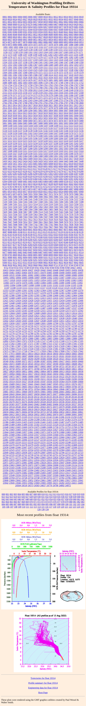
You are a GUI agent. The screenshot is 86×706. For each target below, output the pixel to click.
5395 (66, 156)
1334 (5, 62)
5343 (61, 153)
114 (39, 507)
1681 (50, 80)
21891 (6, 435)
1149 (50, 50)
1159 (20, 52)
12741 (37, 328)
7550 (81, 212)
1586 (35, 75)
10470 (30, 273)
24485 (80, 483)
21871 (43, 432)
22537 (18, 450)
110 (23, 507)
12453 (43, 303)
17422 (37, 346)
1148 (45, 50)
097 (55, 504)
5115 (81, 126)
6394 (5, 181)
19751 (30, 389)
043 (7, 499)
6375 (50, 179)
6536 (66, 181)
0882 (40, 42)
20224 (55, 399)
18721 (62, 366)
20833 (68, 412)
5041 (71, 115)
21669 (24, 427)
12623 (49, 316)
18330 (74, 359)
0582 (5, 32)
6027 (35, 166)
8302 (40, 245)
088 (19, 504)
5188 (76, 136)
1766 (71, 85)
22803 (37, 457)
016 (66, 494)
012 (51, 494)
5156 (81, 131)
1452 (71, 65)
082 (78, 502)
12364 (43, 290)
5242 (76, 143)
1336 (15, 62)
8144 (15, 235)
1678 (40, 80)
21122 (37, 417)
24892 (62, 485)
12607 (30, 313)
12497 (68, 308)
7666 (56, 222)
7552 (5, 214)
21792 (6, 430)
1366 (30, 65)
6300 (40, 174)
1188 (20, 55)
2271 (40, 98)
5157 (5, 133)
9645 (81, 262)
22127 (37, 440)
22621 (80, 450)
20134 (43, 397)
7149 (35, 199)
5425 (30, 161)
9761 (37, 267)
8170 (81, 235)
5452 (20, 164)
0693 (71, 34)
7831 (66, 224)
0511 (25, 29)
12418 (68, 298)
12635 (43, 318)
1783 (56, 88)
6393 (81, 179)
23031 (49, 463)
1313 (10, 60)
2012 (35, 90)
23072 (30, 465)
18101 (37, 356)
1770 (10, 88)
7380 (10, 209)
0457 (45, 27)
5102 (20, 126)
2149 (71, 90)
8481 (15, 252)
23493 (43, 473)
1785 (66, 88)
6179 (60, 169)
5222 (55, 141)
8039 (25, 229)
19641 (49, 387)
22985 (30, 463)
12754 (18, 331)
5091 (56, 123)
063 (3, 502)
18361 (12, 361)
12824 (62, 336)
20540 (18, 407)
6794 (5, 189)
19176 (18, 379)
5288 (30, 148)
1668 (76, 77)
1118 (50, 47)
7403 (45, 209)
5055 (45, 118)
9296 (50, 260)
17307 (37, 343)
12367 (62, 290)
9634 (66, 262)
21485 (80, 422)
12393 (30, 295)
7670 (66, 222)
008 (35, 494)
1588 (45, 75)
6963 (71, 191)
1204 (60, 55)
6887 (71, 189)
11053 (37, 280)
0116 (20, 24)
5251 (40, 146)
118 (54, 507)
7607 (10, 219)
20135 (49, 397)
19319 (18, 381)
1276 (40, 57)
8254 (5, 245)
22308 (49, 445)
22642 (12, 452)
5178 (30, 136)
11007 (61, 278)
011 (47, 494)
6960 (66, 191)
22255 (74, 442)
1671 (10, 80)
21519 (43, 425)
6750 (35, 186)
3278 (50, 108)
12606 (24, 313)
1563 (81, 70)
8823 (25, 255)
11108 (13, 288)
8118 (30, 232)
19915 (12, 392)
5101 (15, 126)
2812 (5, 105)
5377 (81, 153)
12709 (6, 326)
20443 (30, 404)
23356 (6, 470)
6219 (76, 169)
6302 (50, 174)
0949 (76, 42)
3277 (45, 108)
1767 (76, 85)
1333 (81, 60)
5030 (15, 115)
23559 (24, 475)
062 (82, 499)
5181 (45, 136)
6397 (15, 181)
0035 (66, 19)
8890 (30, 255)
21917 (37, 435)
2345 (40, 100)
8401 (71, 247)
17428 (43, 346)
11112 (30, 288)
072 (39, 502)
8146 (25, 235)
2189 (5, 98)
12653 (74, 321)
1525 (35, 70)
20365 (12, 404)
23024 (43, 463)
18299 (37, 359)
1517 (76, 67)
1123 (75, 47)
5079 (76, 120)
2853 (56, 105)
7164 (20, 202)
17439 (62, 346)
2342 (25, 100)
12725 (61, 326)
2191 (15, 98)
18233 (6, 359)
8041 (30, 229)
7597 (45, 217)
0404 (40, 24)
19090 (30, 376)
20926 (30, 414)
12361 (24, 290)
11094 (12, 285)
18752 (6, 369)
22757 (74, 455)
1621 (81, 75)
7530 (50, 212)
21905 (24, 435)
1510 (40, 67)
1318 (35, 60)
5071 (35, 120)
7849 (5, 227)
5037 (50, 115)
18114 (49, 356)
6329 (30, 176)
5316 (40, 151)
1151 (60, 50)
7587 (15, 217)
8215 (20, 242)
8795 (10, 255)
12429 (37, 300)
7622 (66, 219)
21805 (18, 430)
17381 (12, 346)
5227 (81, 141)
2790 (35, 103)
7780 (40, 224)
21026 (6, 417)
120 (62, 507)
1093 (15, 47)
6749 (30, 186)
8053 (45, 229)
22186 (80, 440)
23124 (74, 465)
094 (43, 504)
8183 (50, 237)
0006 (30, 17)
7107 (76, 197)
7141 (30, 199)
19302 (6, 381)
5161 (25, 133)
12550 (37, 311)
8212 (5, 242)
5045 (81, 115)
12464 (24, 305)
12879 (24, 338)
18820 (68, 369)
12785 (62, 333)
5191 (10, 138)
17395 (24, 346)
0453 (25, 27)
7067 (45, 194)
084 (3, 504)
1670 (5, 80)
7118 (5, 199)
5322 (71, 151)
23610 (68, 475)
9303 (71, 260)
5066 (15, 120)
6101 (10, 169)
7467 (25, 212)
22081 (6, 440)
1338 (25, 62)
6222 (5, 171)
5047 (10, 118)
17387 (18, 346)
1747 (56, 82)
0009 (40, 17)
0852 (40, 39)
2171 (15, 95)
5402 (20, 158)
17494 (12, 349)
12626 (68, 316)
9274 (15, 260)
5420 (5, 161)
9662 (40, 265)
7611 (25, 219)
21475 (68, 422)
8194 (5, 240)
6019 (76, 164)
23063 (12, 465)
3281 (66, 108)
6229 (40, 171)
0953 (81, 42)
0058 (40, 22)
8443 (20, 250)
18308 (49, 359)
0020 (10, 19)
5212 (10, 141)
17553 (43, 349)
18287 (24, 359)
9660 (35, 265)
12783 (49, 333)
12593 (6, 313)
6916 (20, 191)
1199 (35, 55)
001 (7, 494)
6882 (50, 189)
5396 (71, 156)
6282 (10, 174)
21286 (18, 419)
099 (63, 504)
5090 (50, 123)
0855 (56, 39)
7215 (40, 204)
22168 (61, 440)
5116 (5, 128)
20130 (30, 397)
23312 (62, 468)
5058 (61, 118)
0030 (40, 19)
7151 (45, 199)
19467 (49, 384)
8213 (10, 242)
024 (15, 497)
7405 (50, 209)
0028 (30, 19)
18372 (24, 361)
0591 (25, 32)
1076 (40, 44)
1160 (25, 52)
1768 (81, 85)
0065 (76, 22)
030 (39, 497)
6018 (71, 164)
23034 (55, 463)
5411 (40, 158)
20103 (80, 394)
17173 (68, 341)
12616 (6, 316)
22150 (43, 440)
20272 (18, 402)
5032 (25, 115)
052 (43, 499)
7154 (61, 199)
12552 (49, 311)
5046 (5, 118)
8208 (66, 240)
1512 (50, 67)
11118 (48, 288)
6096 (71, 166)
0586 (15, 32)
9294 (45, 260)
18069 (80, 354)
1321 (45, 60)
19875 (74, 389)
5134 (5, 131)
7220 (55, 204)
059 (71, 499)
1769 (5, 88)
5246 (15, 146)
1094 (21, 47)
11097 (25, 285)
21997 (37, 437)
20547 (24, 407)
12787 (74, 333)
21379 (80, 419)
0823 (30, 37)
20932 (37, 414)
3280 (61, 108)
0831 (61, 37)
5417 (71, 158)
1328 (76, 60)
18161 (61, 356)
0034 (61, 19)
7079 (71, 194)
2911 (71, 105)
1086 (61, 44)
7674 (76, 222)
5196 (35, 138)
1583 (20, 75)
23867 (49, 480)
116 (46, 507)
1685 (71, 80)
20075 (49, 394)
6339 (61, 176)
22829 (62, 457)
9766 (62, 267)
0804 (76, 34)
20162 (12, 399)
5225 (71, 141)
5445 (66, 161)
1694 (30, 82)
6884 (61, 189)
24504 (18, 485)
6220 (81, 169)
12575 (74, 311)
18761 (18, 369)
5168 (61, 133)
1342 (45, 62)
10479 (43, 273)
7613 (35, 219)
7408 (56, 209)
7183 (56, 202)
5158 (10, 133)
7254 (15, 207)
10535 (12, 275)
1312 (5, 60)
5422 (15, 161)
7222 (66, 204)
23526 (74, 473)
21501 (30, 425)
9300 (56, 260)
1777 (25, 88)
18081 (6, 356)
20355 (80, 402)
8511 (76, 252)
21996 (30, 437)
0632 (50, 32)
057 (63, 499)
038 (71, 497)
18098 (30, 356)
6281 (5, 174)
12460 (6, 305)
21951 (62, 435)
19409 (12, 384)
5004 (50, 110)
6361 (40, 179)
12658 (24, 323)
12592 (80, 311)
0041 (81, 19)
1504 (25, 67)
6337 (50, 176)
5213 (15, 141)
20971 (62, 414)
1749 (66, 82)
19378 (68, 381)
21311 (49, 419)
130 (43, 509)
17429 (49, 346)
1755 (15, 85)
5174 (10, 136)
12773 (74, 331)
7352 (71, 207)
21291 (24, 419)
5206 (61, 138)
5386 (35, 156)
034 (55, 497)
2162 (50, 93)
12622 (43, 316)
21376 (74, 419)
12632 (24, 318)
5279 (71, 146)
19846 (62, 389)
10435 (18, 270)
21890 (80, 432)
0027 (25, 19)
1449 (56, 65)
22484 (49, 447)
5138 (25, 131)
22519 (6, 450)
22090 (12, 440)
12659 (30, 323)
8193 (81, 237)
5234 (35, 143)
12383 (74, 293)
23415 (49, 470)
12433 (55, 300)
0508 (10, 29)
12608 (37, 313)
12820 (37, 336)
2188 (81, 95)
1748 (61, 82)
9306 (5, 262)
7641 (81, 219)
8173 (10, 237)
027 (27, 497)
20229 (62, 399)
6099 (5, 169)
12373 (18, 293)
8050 (35, 229)
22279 (30, 445)
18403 (55, 361)
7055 (30, 194)
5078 (71, 120)
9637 (71, 262)
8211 (81, 240)
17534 (30, 349)
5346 (71, 153)
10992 (12, 278)
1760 (40, 85)
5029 (10, 115)
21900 (12, 435)
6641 (66, 184)
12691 (43, 323)
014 (58, 494)
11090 (67, 283)
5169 (66, 133)
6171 (50, 169)
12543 (18, 311)
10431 (79, 267)
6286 (30, 174)
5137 (20, 131)
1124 (80, 47)
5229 (10, 143)
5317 (45, 151)
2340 (15, 100)
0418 (66, 24)
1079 (56, 44)
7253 (10, 207)
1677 (35, 80)
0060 (50, 22)
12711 (12, 326)
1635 (56, 77)
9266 (10, 260)
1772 (15, 88)
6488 (61, 181)
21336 (55, 419)
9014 (66, 255)
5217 (35, 141)
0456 (40, 27)
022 (7, 497)
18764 (24, 369)
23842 (18, 480)
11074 (18, 283)
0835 (81, 37)
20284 (30, 402)
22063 (68, 437)
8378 (81, 245)
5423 (20, 161)
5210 (81, 138)
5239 (61, 143)
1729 (45, 82)
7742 (35, 224)
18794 (43, 369)
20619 (37, 409)
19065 (74, 374)
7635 (76, 219)
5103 (25, 126)
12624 (55, 316)
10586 (18, 275)
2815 (20, 105)
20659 (6, 412)
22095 (18, 440)
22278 (24, 445)
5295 (35, 148)
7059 (35, 194)
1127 (15, 50)
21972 (80, 435)
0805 (81, 34)
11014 (80, 278)
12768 (55, 331)
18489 (18, 364)
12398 (49, 295)
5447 (76, 161)
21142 (49, 417)
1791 (15, 90)
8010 (5, 229)
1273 (25, 57)
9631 (55, 262)
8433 (10, 250)
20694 (24, 412)
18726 (68, 366)
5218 (40, 141)
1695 (35, 82)
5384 (25, 156)
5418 (76, 158)
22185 (74, 440)
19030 (43, 374)
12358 (12, 290)
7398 (35, 209)
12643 (12, 321)
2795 (56, 103)
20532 (6, 407)
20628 (62, 409)
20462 (37, 404)
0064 (71, 22)
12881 (37, 338)
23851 (24, 480)
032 (47, 497)
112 (31, 507)
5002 (40, 110)
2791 (40, 103)
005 (23, 494)
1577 (71, 72)
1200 (40, 55)
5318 (50, 151)
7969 (56, 227)
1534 (50, 70)
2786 (15, 103)
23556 (18, 475)
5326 (10, 153)
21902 (18, 435)
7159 (5, 202)
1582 (15, 75)
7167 (35, 202)
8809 (15, 255)
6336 (45, 176)
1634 (50, 77)
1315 (20, 60)
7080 (76, 194)
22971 (6, 463)
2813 (10, 105)
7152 (50, 199)
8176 (25, 237)
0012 (55, 17)
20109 (12, 397)
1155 (80, 50)
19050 (55, 374)
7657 (30, 222)
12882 (43, 338)
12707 (74, 323)
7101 (61, 197)
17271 (30, 343)
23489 (37, 473)
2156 (25, 93)
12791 (12, 336)
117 (50, 507)
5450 (10, 164)
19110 (49, 376)
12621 (37, 316)
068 (23, 502)
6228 (35, 171)
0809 (10, 37)
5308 (10, 151)
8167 (76, 235)
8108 (20, 232)
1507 (30, 67)
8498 (56, 252)
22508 (74, 447)
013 (55, 494)
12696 (49, 323)
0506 (81, 27)
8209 (71, 240)
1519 (5, 70)
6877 (35, 189)
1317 (30, 60)
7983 (61, 227)
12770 (68, 331)
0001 (5, 17)
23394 (30, 470)
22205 (12, 442)
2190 (10, 98)
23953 (24, 483)
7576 (71, 214)
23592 (37, 475)
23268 (37, 468)
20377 (18, 404)
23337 (74, 468)
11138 (73, 288)
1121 (65, 47)
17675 (6, 351)
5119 (15, 128)
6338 (55, 176)
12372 (12, 293)
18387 (43, 361)
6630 (15, 184)
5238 (56, 143)
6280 (81, 171)
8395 (61, 247)
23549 (12, 475)
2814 (15, 105)
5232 (25, 143)
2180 (56, 95)
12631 (18, 318)
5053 (40, 118)
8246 (66, 242)
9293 (40, 260)
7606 (5, 219)
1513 (55, 67)
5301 (56, 148)
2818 (35, 105)
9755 (16, 267)
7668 (61, 222)
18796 (49, 369)
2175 (35, 95)
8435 (15, 250)
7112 (81, 197)
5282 (5, 148)
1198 (30, 55)
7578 (76, 214)
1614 (50, 75)
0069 (15, 24)
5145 (61, 131)
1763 (56, 85)
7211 (20, 204)
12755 (24, 331)
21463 (55, 422)
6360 (35, 179)
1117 (45, 47)
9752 (6, 267)
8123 (40, 232)
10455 (68, 270)
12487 (43, 308)
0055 (25, 22)
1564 (5, 72)
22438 (6, 447)
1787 (76, 88)
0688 (45, 34)
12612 (61, 313)
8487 (40, 252)
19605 (24, 387)
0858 (71, 39)
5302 (61, 148)
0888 (56, 42)
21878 (55, 432)
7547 (71, 212)
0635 (56, 32)
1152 (65, 50)
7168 (40, 202)
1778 (30, 88)
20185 (30, 399)
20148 (80, 397)
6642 (71, 184)
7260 (30, 207)
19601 (18, 387)
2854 (61, 105)
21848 (18, 432)
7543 (61, 212)
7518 (45, 212)
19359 (55, 381)
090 (27, 504)
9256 (66, 257)
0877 (20, 42)
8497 (50, 252)
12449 (18, 303)
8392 (45, 247)
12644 (18, 321)
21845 (12, 432)
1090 (81, 44)
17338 (68, 343)
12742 (43, 328)
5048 (15, 118)
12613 (68, 313)
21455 (49, 422)
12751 (6, 331)
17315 (49, 343)
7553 (10, 214)
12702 (68, 323)
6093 (56, 166)
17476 (6, 349)
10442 (43, 270)
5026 (76, 113)
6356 (15, 179)
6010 (56, 164)
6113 (25, 169)
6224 (15, 171)
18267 (18, 359)
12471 (37, 305)
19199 (37, 379)
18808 (55, 369)
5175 (15, 136)
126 (39, 509)
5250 (35, 146)
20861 (80, 412)
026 (23, 497)
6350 (71, 176)
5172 (81, 133)
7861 (20, 227)
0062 (61, 22)
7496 (35, 212)
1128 (20, 50)
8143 (10, 235)
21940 (55, 435)
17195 (80, 341)
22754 (62, 455)
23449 (68, 470)
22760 (80, 455)
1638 (66, 77)
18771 (30, 369)
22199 (6, 442)
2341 (20, 100)
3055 (35, 108)
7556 (15, 214)
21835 (68, 430)
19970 (30, 392)
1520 (10, 70)
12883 (49, 338)
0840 (20, 39)
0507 (5, 29)
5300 (50, 148)
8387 (30, 247)
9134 (56, 257)
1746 (50, 82)
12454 (49, 303)
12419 (74, 298)
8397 (66, 247)
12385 (6, 295)
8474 (76, 250)
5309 (15, 151)
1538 (71, 70)
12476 (62, 305)
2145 (50, 90)
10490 (62, 273)
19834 (49, 389)
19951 (18, 392)
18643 (12, 366)
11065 (80, 280)
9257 (71, 257)
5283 (10, 148)
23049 (68, 463)
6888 (76, 189)
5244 (5, 146)
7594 (30, 217)
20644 (80, 409)
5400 (10, 158)
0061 (56, 22)
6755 (61, 186)
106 (7, 507)
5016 (30, 113)
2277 (71, 98)
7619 (55, 219)
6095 (66, 166)
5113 (71, 126)
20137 (61, 397)
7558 (25, 214)
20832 (62, 412)
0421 (81, 24)
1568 (25, 72)
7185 (66, 202)
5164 (40, 133)
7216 (45, 204)
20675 (18, 412)
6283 (15, 174)
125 (82, 507)
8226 (45, 242)
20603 (18, 409)
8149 (30, 235)
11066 (6, 283)
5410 (35, 158)
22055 (55, 437)
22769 (6, 457)
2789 (30, 103)
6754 (55, 186)
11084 (43, 283)
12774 (80, 331)
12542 (12, 311)
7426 (81, 209)
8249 (71, 242)
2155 (20, 93)
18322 (68, 359)
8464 (56, 250)
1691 (15, 82)
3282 (71, 108)
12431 (49, 300)
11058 (61, 280)
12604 (12, 313)
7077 (61, 194)
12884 (55, 338)
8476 (81, 250)
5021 (55, 113)
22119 (30, 440)
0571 (76, 29)
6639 (56, 184)
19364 (62, 381)
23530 (80, 473)
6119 (40, 169)
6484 (45, 181)
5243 (81, 143)
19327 (24, 381)
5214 (20, 141)
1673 (20, 80)
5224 (66, 141)
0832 (66, 37)
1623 (10, 77)
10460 (6, 273)
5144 (56, 131)
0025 (20, 19)
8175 (20, 237)
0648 (15, 34)
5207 (66, 138)
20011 (74, 392)
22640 (6, 452)
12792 (18, 336)
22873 (18, 460)
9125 (50, 257)
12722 (43, 326)
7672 (71, 222)
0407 (55, 24)
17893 (55, 351)
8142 (5, 235)
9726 (61, 265)
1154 (75, 50)
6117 (35, 169)
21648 (6, 427)
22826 (55, 457)
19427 (24, 384)
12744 (49, 328)
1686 (76, 80)
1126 (10, 50)
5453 (25, 164)
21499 (24, 425)
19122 (61, 376)
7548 (76, 212)
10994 (18, 278)
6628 (5, 184)
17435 (55, 346)
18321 (62, 359)
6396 (10, 181)
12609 (43, 313)
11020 (24, 280)
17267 (24, 343)
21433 (30, 422)
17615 (74, 349)
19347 (43, 381)
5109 (56, 126)
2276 (66, 98)
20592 (80, 407)
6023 (15, 166)
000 (3, 494)
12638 (62, 318)
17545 (37, 349)
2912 (76, 105)
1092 (10, 47)
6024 (20, 166)
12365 (49, 290)
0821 (20, 37)
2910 (66, 105)
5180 (40, 136)
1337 (20, 62)
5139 (30, 131)
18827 (6, 371)
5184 (61, 136)
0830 (56, 37)
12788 (80, 333)
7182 (50, 202)
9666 (45, 265)
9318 (30, 262)
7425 (76, 209)
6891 (5, 191)
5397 (76, 156)
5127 (55, 128)
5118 (10, 128)
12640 (74, 318)
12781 (37, 333)
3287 (15, 110)
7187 (76, 202)
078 (63, 502)
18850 (18, 371)
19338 (30, 381)
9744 (71, 265)
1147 (40, 50)
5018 (40, 113)
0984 (15, 44)
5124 (40, 128)
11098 (31, 285)
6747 (20, 186)
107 (11, 507)
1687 (81, 80)
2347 (50, 100)
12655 (6, 323)
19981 (43, 392)
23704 (12, 478)
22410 (80, 445)
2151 (81, 90)
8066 (56, 229)
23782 (62, 478)
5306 (81, 148)
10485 (49, 273)
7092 (45, 197)
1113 (26, 47)
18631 (6, 366)
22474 (37, 447)
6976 (20, 194)
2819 (40, 105)
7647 (10, 222)
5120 (20, 128)
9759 (31, 267)
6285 (25, 174)
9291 (35, 260)
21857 (24, 432)
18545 (30, 364)
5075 (56, 120)
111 (27, 507)
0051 (5, 22)
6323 (20, 176)
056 (59, 499)
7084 (15, 197)
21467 (62, 422)
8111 (25, 232)
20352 (74, 402)
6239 (45, 171)
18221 (80, 356)
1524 (30, 70)
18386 (37, 361)
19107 (43, 376)
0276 (30, 24)
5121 (25, 128)
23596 (43, 475)
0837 (10, 39)
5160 (20, 133)
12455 (55, 303)
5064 (5, 120)
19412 (18, 384)
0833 (71, 37)
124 (78, 507)
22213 (24, 442)
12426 (24, 300)
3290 (30, 110)
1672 (15, 80)
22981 (24, 463)
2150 (76, 90)
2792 (45, 103)
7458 (20, 212)
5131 (71, 128)
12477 (68, 305)
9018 (76, 255)
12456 (62, 303)
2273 (50, 98)
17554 (49, 349)
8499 (61, 252)
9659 (30, 265)
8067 (61, 229)
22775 (18, 457)
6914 (10, 191)
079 (67, 502)
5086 (30, 123)
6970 (5, 194)
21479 (74, 422)
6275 (56, 171)
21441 (43, 422)
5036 (45, 115)
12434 (62, 300)
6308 (81, 174)
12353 (6, 290)
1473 (5, 67)
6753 (50, 186)
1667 (71, 77)
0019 (5, 19)
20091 (68, 394)
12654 (80, 321)
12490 (49, 308)
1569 (30, 72)
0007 (35, 17)
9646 (5, 265)
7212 (25, 204)
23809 (12, 480)
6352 (76, 176)
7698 (15, 224)
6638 (50, 184)
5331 (35, 153)
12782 (43, 333)
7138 (15, 199)
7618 (50, 219)
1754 (10, 85)
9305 (81, 260)
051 (39, 499)
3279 (56, 108)
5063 (81, 118)
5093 (66, 123)
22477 (43, 447)
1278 (50, 57)
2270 (35, 98)
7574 (66, 214)
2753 (61, 100)
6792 (76, 186)
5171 (76, 133)
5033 (30, 115)
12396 (43, 295)
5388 (40, 156)
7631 (71, 219)
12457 (68, 303)
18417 (62, 361)
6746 (15, 186)
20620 (43, 409)
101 (71, 504)
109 (19, 507)
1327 (71, 60)
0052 (10, 22)
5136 (15, 131)
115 (42, 507)
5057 (56, 118)
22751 (55, 455)
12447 (6, 303)
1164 (45, 52)
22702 (55, 452)
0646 (10, 34)
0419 (71, 24)
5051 (30, 118)
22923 (43, 460)
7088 (30, 197)
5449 (5, 164)
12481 (12, 308)
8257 (10, 245)
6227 (30, 171)
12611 (55, 313)
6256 (50, 171)
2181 (61, 95)
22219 (37, 442)
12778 (18, 333)
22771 (12, 457)
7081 (81, 194)
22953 (62, 460)
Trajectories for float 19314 (43, 678)
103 (78, 504)
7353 (76, 207)
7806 (56, 224)
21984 (18, 437)
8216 (25, 242)
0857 (66, 39)
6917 (25, 191)
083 (82, 502)
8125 (45, 232)
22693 (49, 452)
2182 (66, 95)
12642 (6, 321)
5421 (10, 161)
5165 (45, 133)
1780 (40, 88)
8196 (10, 240)
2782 (76, 100)
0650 (25, 34)
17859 (43, 351)
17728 (24, 351)
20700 (30, 412)
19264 (61, 379)
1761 (45, 85)
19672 (62, 387)
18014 (30, 354)
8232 (50, 242)
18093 (18, 356)
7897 (25, 227)
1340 (35, 62)
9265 (5, 260)
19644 (55, 387)
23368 (18, 470)
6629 (10, 184)
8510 (71, 252)
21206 (61, 417)
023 (11, 497)
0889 (61, 42)
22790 (30, 457)
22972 (12, 463)
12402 (68, 295)
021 (3, 497)
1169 (70, 52)
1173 (10, 55)
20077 (55, 394)
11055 (49, 280)
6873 (25, 189)
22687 (43, 452)
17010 (12, 341)
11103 (61, 285)
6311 (15, 176)
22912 (30, 460)
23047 (62, 463)
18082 (12, 356)
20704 (37, 412)
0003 (15, 17)
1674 (25, 80)
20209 (43, 399)
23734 (30, 478)
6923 (56, 191)
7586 (10, 217)
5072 (40, 120)
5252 (45, 146)
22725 (12, 455)
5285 (20, 148)
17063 (18, 341)
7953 (40, 227)
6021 (5, 166)
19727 (12, 389)
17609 (68, 349)
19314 (12, 381)
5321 (66, 151)
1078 (50, 44)
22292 (43, 445)
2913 (81, 105)
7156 (71, 199)
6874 (30, 189)
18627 (80, 364)
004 (19, 494)
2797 (66, 103)
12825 (68, 336)
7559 (30, 214)
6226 (25, 171)
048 (27, 499)
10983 (37, 275)
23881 (62, 480)
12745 (55, 328)
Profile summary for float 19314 (43, 683)
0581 (81, 29)
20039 (80, 392)
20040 (6, 394)
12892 (6, 341)
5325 (5, 153)
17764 (30, 351)
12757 (30, 331)
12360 (18, 290)
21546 (68, 425)
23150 (6, 468)
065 (11, 502)
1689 (10, 82)
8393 (50, 247)
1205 (65, 55)
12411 (30, 298)
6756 (66, 186)
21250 (74, 417)
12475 (55, 305)
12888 (74, 338)
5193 (20, 138)
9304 (76, 260)
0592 (30, 32)
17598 (62, 349)
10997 (37, 278)
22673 (30, 452)
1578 (76, 72)
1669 (81, 77)
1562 (76, 70)
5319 (55, 151)
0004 (20, 17)
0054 (20, 22)
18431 (68, 361)
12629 (6, 318)
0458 (50, 27)
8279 (20, 245)
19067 (6, 376)
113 (35, 507)
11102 (55, 285)
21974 (6, 437)
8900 (56, 255)
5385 (30, 156)
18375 (30, 361)
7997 (66, 227)
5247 (20, 146)
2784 (5, 103)
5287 (25, 148)
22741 (37, 455)
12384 (80, 293)
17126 (37, 341)
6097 (76, 166)
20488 (43, 404)
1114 (31, 47)
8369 (61, 245)
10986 (55, 275)
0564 (40, 29)
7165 (25, 202)
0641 (66, 32)
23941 (80, 480)
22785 (24, 457)
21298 (37, 419)
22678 (37, 452)
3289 (25, 110)
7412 (61, 209)
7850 (10, 227)
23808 (6, 480)
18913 (62, 371)
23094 (49, 465)
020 (82, 494)
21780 (80, 427)
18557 (43, 364)
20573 (55, 407)
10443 (49, 270)
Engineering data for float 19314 (43, 688)
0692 (66, 34)
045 (15, 499)
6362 (45, 179)
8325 (45, 245)
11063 (74, 280)
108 (15, 507)
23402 (37, 470)
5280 (76, 146)
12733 (12, 328)
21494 (18, 425)
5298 (40, 148)
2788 (25, 103)
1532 (45, 70)
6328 (25, 176)
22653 (18, 452)
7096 (56, 197)
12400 (55, 295)
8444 (25, 250)
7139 (20, 199)
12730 (6, 328)
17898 (62, 351)
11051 (30, 280)
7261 (35, 207)
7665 (50, 222)
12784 (55, 333)
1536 (61, 70)
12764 (43, 331)
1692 (20, 82)
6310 (10, 176)
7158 (81, 199)
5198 (45, 138)
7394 (30, 209)
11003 (55, 278)
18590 (55, 364)
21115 (30, 417)
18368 (18, 361)
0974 (5, 44)
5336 (56, 153)
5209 (76, 138)
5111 (61, 126)
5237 (50, 143)
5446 (71, 161)
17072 (24, 341)
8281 (25, 245)
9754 (11, 267)
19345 (37, 381)
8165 (66, 235)
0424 (15, 27)
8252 (76, 242)
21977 (12, 437)
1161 (30, 52)
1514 (61, 67)
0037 (71, 19)
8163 (56, 235)
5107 (45, 126)
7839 (76, 224)
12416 (55, 298)
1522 (20, 70)
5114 (76, 126)
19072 (12, 376)
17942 (80, 351)
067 (19, 502)
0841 (25, 39)
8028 (20, 229)
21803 (12, 430)
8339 (50, 245)
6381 (56, 179)
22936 (55, 460)
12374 (24, 293)
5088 (40, 123)
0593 (35, 32)
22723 (80, 452)
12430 (43, 300)
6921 (45, 191)
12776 (12, 333)
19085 (24, 376)
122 (70, 507)
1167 (60, 52)
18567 (49, 364)
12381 (62, 293)
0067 (5, 24)
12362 (30, 290)
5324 (81, 151)
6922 (50, 191)
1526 (40, 70)
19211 (43, 379)
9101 (45, 257)
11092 (80, 283)
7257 (20, 207)
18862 (37, 371)
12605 (18, 313)
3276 (40, 108)
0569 (66, 29)
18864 (43, 371)
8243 (61, 242)
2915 (10, 108)
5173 (5, 136)
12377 (37, 293)
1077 (45, 44)
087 (15, 504)
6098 (81, 166)
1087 (66, 44)
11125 (67, 288)
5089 (45, 123)
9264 (81, 257)
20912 (12, 414)
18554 (37, 364)
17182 (74, 341)
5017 (35, 113)
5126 (50, 128)
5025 (71, 113)
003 (15, 494)
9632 (61, 262)
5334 (50, 153)
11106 (79, 285)
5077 (66, 120)
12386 (12, 295)
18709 (55, 366)
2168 (81, 93)
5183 (56, 136)
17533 (24, 349)
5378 (5, 156)
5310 (20, 151)
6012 (66, 164)
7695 (10, 224)
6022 (10, 166)
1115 (36, 47)
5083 (15, 123)
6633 (30, 184)
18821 (74, 369)
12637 (55, 318)
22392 (68, 445)
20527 (74, 404)
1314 (15, 60)
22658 (24, 452)
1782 (50, 88)
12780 (30, 333)
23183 (12, 468)
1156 (5, 52)
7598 (50, 217)
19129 (68, 376)
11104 (67, 285)
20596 (6, 409)
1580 (5, 75)
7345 (61, 207)
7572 (61, 214)
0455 (35, 27)
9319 (35, 262)
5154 (71, 131)
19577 (80, 384)
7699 (20, 224)
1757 (25, 85)
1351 (5, 65)
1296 (81, 57)
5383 (20, 156)
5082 (10, 123)
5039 (61, 115)
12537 (74, 308)
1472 (81, 65)
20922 (24, 414)
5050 (25, 118)
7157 (76, 199)
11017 (6, 280)
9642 (76, 262)
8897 (40, 255)
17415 (30, 346)
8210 (76, 240)
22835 (68, 457)
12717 (37, 326)
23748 (37, 478)
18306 (43, 359)
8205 (50, 240)
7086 (25, 197)
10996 (31, 278)
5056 (50, 118)
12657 (18, 323)
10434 (12, 270)
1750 (71, 82)
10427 (73, 267)
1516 (71, 67)
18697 (49, 366)
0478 (66, 27)
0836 (5, 39)
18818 (62, 369)
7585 (5, 217)
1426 (40, 65)
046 (19, 499)
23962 (30, 483)
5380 (10, 156)
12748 (68, 328)
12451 (30, 303)
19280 (68, 379)
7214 (35, 204)
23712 (18, 478)
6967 (76, 191)
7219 (50, 204)
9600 (40, 262)
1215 (70, 55)
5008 (71, 110)
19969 (24, 392)
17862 (49, 351)
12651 (62, 321)
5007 (66, 110)
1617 (66, 75)
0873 (81, 39)
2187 (76, 95)
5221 (50, 141)
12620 (30, 316)
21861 (30, 432)
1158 (15, 52)
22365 (55, 445)
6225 (20, 171)
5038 (56, 115)
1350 (81, 62)
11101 (49, 285)
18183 (74, 356)
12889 (80, 338)
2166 (71, 93)
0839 (15, 39)
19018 (37, 374)
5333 (45, 153)
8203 (40, 240)
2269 (30, 98)
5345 (66, 153)
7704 (30, 224)
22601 (68, 450)
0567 (55, 29)
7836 (71, 224)
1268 (5, 57)
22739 (30, 455)
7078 (66, 194)
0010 (45, 17)
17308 (43, 343)
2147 (61, 90)
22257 (80, 442)
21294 (30, 419)
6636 (40, 184)
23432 (55, 470)
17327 (55, 343)
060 (75, 499)
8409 (5, 250)
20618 (30, 409)
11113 (36, 288)
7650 (20, 222)
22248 (68, 442)
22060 (62, 437)
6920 (40, 191)
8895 (35, 255)
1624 (15, 77)
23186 (18, 468)
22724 (6, 455)
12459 (80, 303)
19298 (80, 379)
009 (39, 494)
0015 (71, 17)
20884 (6, 414)
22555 (37, 450)
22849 (80, 457)
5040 (66, 115)
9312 (15, 262)
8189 (71, 237)
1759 (35, 85)
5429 (40, 161)
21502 (37, 425)
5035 (40, 115)
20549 (30, 407)
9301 (61, 260)
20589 (74, 407)
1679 (45, 80)
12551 (43, 311)
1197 (25, 55)
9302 (66, 260)
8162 (50, 235)
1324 (61, 60)
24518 (24, 485)
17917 (68, 351)
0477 (61, 27)
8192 (76, 237)
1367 (35, 65)
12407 (6, 298)
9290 (30, 260)
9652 (15, 265)
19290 (74, 379)
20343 (68, 402)
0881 (35, 42)
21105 (24, 417)
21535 (62, 425)
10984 (43, 275)
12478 (74, 305)
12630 (12, 318)
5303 (66, 148)
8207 (61, 240)
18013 (24, 354)
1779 (35, 88)
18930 (74, 371)
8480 (10, 252)
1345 (56, 62)
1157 (10, 52)
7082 (5, 197)
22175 (68, 440)
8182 (45, 237)
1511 (45, 67)
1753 (5, 85)
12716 (30, 326)
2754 (66, 100)
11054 (43, 280)
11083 (37, 283)
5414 (55, 158)
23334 (68, 468)
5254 (50, 146)
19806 (43, 389)
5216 (30, 141)
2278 (76, 98)
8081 (71, 229)
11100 (43, 285)
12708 (80, 323)
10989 (74, 275)
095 (47, 504)
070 (31, 502)
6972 (10, 194)
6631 (20, 184)
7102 (66, 197)
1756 (20, 85)
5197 (40, 138)
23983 (43, 483)
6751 (40, 186)
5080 (81, 120)
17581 (55, 349)
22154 (49, 440)
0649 (20, 34)
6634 (35, 184)
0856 (61, 39)
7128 (10, 199)
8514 (81, 252)
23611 (74, 475)
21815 (37, 430)
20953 (43, 414)
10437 (30, 270)
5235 (40, 143)
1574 (56, 72)
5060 (66, 118)
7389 (25, 209)
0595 (45, 32)
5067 (20, 120)
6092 (50, 166)
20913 (18, 414)
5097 (81, 123)
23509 (55, 473)
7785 (45, 224)
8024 (15, 229)
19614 (30, 387)
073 (43, 502)
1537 (66, 70)
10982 (30, 275)
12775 (6, 333)
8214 (15, 242)
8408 (81, 247)
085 (7, 504)
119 (58, 507)
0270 (25, 24)
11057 (55, 280)
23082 (43, 465)
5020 (50, 113)
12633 (30, 318)
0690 (56, 34)
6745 (10, 186)
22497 (68, 447)
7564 (40, 214)
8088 (10, 232)
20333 (55, 402)
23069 (18, 465)
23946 (18, 483)
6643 (76, 184)
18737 (74, 366)
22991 (37, 463)
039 (75, 497)
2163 (56, 93)
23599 (55, 475)
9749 (76, 265)
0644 (81, 32)
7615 (45, 219)
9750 (81, 265)
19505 (55, 384)
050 (35, 499)
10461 (12, 273)
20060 (43, 394)
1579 (81, 72)
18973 (6, 374)
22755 (68, 455)
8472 (71, 250)
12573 (68, 311)
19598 (12, 387)
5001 (35, 110)
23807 (80, 478)
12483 (24, 308)
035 (59, 497)
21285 (12, 419)
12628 (80, 316)
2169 (5, 95)
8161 (45, 235)
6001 (35, 164)
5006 (61, 110)
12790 (6, 336)
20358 (6, 404)
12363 (37, 290)
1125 (5, 50)
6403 (30, 181)
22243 (62, 442)
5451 (15, 164)
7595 (35, 217)
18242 (12, 359)
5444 (61, 161)
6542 (76, 181)
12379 (49, 293)
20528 (80, 404)
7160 (10, 202)
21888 (74, 432)
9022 (81, 255)
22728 (18, 455)
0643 (76, 32)
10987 (62, 275)
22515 (80, 447)
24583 (37, 485)
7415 (66, 209)
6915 (15, 191)
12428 (30, 300)
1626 (25, 77)
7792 (50, 224)
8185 (61, 237)
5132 (76, 128)
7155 (66, 199)
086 (11, 504)
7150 (40, 199)
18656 (24, 366)
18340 (80, 359)
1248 (81, 55)
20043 (12, 394)
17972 (12, 354)
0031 (45, 19)
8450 (35, 250)
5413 (50, 158)
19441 (30, 384)
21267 (80, 417)
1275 (35, 57)
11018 (12, 280)
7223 (71, 204)
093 (39, 504)
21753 (68, 427)
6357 (20, 179)
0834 (76, 37)
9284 (25, 260)
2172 (20, 95)
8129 (61, 232)
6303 (56, 174)
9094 (25, 257)
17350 (80, 343)
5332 (40, 153)
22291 (37, 445)
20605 (24, 409)
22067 (74, 437)
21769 (74, 427)
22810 (49, 457)
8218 (35, 242)
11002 (49, 278)
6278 (71, 171)
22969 (80, 460)
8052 (40, 229)
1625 (20, 77)
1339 (30, 62)
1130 (30, 50)
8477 (5, 252)
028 (31, 497)
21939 (49, 435)
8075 (66, 229)
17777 (37, 351)
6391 (71, 179)
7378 (5, 209)
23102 (62, 465)
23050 (74, 463)
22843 (74, 457)
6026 (30, 166)
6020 (81, 164)
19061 (62, 374)
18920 (68, 371)
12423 (12, 300)
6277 (66, 171)
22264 (6, 445)
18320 (55, 359)
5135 (10, 131)
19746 (24, 389)
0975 (10, 44)
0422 (5, 27)
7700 (25, 224)
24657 (43, 485)
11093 (6, 285)
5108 (51, 126)
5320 (61, 151)
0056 (30, 22)
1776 (20, 88)
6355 (10, 179)
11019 (18, 280)
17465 (68, 346)
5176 (20, 136)
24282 (62, 483)
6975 (15, 194)
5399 (5, 158)
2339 (10, 100)
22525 (12, 450)
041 (82, 497)
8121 (35, 232)
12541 (6, 311)
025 (19, 497)
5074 (50, 120)
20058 (37, 394)
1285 (76, 57)
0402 (35, 24)
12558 (55, 311)
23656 (80, 475)
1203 (55, 55)
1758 (30, 85)
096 (51, 504)
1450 (61, 65)
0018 (81, 17)
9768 (67, 267)
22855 (6, 460)
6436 (35, 181)
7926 (35, 227)
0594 (40, 32)
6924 (61, 191)
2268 (25, 98)
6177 (55, 169)
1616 (61, 75)
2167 (76, 93)
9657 (25, 265)
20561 (37, 407)
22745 (49, 455)
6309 (5, 176)
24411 (74, 483)
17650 (80, 349)
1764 (61, 85)
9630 (50, 262)
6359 (30, 179)
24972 (68, 485)
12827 (80, 336)
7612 (30, 219)
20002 (68, 392)
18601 (68, 364)
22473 (30, 447)
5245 (10, 146)
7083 (10, 197)
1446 (45, 65)
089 (23, 504)
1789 (5, 90)
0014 (66, 17)
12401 (62, 295)
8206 (56, 240)
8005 (71, 227)
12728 (74, 326)
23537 (6, 475)
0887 (50, 42)
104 (82, 504)
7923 (30, 227)
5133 (81, 128)
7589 (20, 217)
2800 (81, 103)
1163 (40, 52)
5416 (66, 158)
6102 (15, 169)
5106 (40, 126)
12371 (6, 293)
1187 (15, 55)
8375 (76, 245)
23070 (24, 465)
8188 (66, 237)
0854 (50, 39)
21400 (12, 422)
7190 (10, 204)
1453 (76, 65)
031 (43, 497)
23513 (62, 473)
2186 (71, 95)
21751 (62, 427)
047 (23, 499)
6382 (61, 179)
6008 (50, 164)
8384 (25, 247)
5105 (35, 126)
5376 (76, 153)
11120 (55, 288)
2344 (35, 100)
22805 (43, 457)
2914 (5, 108)
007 (31, 494)
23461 (6, 473)
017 (70, 494)
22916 (37, 460)
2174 (30, 95)
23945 (12, 483)
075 (51, 502)
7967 (50, 227)
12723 (49, 326)
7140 (25, 199)
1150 (55, 50)
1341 (40, 62)
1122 (70, 47)
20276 (24, 402)
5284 (15, 148)
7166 (30, 202)
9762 (42, 267)
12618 (18, 316)
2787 (20, 103)
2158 (35, 93)
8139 (81, 232)
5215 (25, 141)
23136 (80, 465)
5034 (35, 115)
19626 (43, 387)
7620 (61, 219)
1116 (41, 47)
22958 (74, 460)
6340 (66, 176)
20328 (43, 402)
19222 (55, 379)
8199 (25, 240)
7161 (15, 202)
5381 (15, 156)
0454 (30, 27)
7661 (40, 222)
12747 (62, 328)
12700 (55, 323)
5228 (5, 143)
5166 (50, 133)
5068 (25, 120)
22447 (24, 447)
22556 (43, 450)
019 (78, 494)
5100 (10, 126)
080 (71, 502)
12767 (49, 331)
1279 (56, 57)
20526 (68, 404)
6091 (45, 166)
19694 (68, 387)
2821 (50, 105)
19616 (37, 387)
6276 (61, 171)
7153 (55, 199)
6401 (25, 181)
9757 (21, 267)
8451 (40, 250)
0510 (20, 29)
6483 (40, 181)
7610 (20, 219)
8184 (56, 237)
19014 (24, 374)
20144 (74, 397)
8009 (81, 227)
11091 (74, 283)
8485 (30, 252)
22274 (18, 445)
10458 (80, 270)
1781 (45, 88)
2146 (56, 90)
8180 (40, 237)
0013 (61, 17)
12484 (30, 308)
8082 (76, 229)
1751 (76, 82)
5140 (35, 131)
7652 (25, 222)
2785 (10, 103)
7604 (76, 217)
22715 (68, 452)
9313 (20, 262)
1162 (35, 52)
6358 (25, 179)
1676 (30, 80)
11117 (42, 288)
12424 (18, 300)
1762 (50, 85)
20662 (12, 412)
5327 (15, 153)
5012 (10, 113)
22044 (49, 437)
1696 (40, 82)
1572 (45, 72)
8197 (15, 240)
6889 (81, 189)
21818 (43, 430)
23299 (55, 468)
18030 (43, 354)
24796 (55, 485)
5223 (61, 141)
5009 (76, 110)
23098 (55, 465)
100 (67, 504)
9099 (40, 257)
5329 (25, 153)
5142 (45, 131)
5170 (71, 133)
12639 (68, 318)
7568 (50, 214)
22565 (49, 450)
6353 (81, 176)
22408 (74, 445)
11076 (24, 283)
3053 (25, 108)
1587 (40, 75)
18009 (18, 354)
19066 (80, 374)
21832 (61, 430)
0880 (30, 42)
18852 (24, 371)
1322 (50, 60)
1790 (10, 90)
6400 (20, 181)
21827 (55, 430)
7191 (15, 204)
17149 (49, 341)
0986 (20, 44)
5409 (30, 158)
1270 (10, 57)
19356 (49, 381)
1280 (61, 57)
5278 (66, 146)
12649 (49, 321)
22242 (55, 442)
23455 (80, 470)
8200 (30, 240)
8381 (10, 247)
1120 (60, 47)
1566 (15, 72)
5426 (35, 161)
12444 (68, 300)
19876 (80, 389)
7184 (61, 202)
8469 (66, 250)
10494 (68, 273)
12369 (74, 290)
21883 (68, 432)
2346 (45, 100)
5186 (66, 136)
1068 (25, 44)
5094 (71, 123)
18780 (37, 369)
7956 (45, 227)
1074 (30, 44)
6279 (76, 171)
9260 (76, 257)
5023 (61, 113)
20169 (18, 399)
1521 (15, 70)
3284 (81, 108)
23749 (43, 478)
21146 (55, 417)
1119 (55, 47)
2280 (5, 100)
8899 (50, 255)
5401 (15, 158)
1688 (5, 82)
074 (47, 502)
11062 (67, 280)
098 (59, 504)
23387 (24, 470)
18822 (80, 369)
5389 (45, 156)
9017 (71, 255)
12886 (68, 338)
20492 (49, 404)
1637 (61, 77)
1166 (55, 52)
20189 (37, 399)
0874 (5, 42)
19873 (68, 389)
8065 (50, 229)
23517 (68, 473)
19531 (68, 384)
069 (27, 502)
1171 (80, 52)
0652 (35, 34)
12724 (55, 326)
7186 (71, 202)
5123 (35, 128)
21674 (30, 427)
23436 (62, 470)
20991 (74, 414)
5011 (5, 113)
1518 (81, 67)
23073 (37, 465)
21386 (6, 422)
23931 (74, 480)
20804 (55, 412)
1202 (50, 55)
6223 (10, 171)
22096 (24, 440)
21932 (43, 435)
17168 (62, 341)
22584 (62, 450)
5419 (81, 158)
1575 (61, 72)
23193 (24, 468)
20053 (24, 394)
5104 (30, 126)
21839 (80, 430)
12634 (37, 318)
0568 (61, 29)
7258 (25, 207)
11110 (19, 288)
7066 (40, 194)
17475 (80, 346)
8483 (25, 252)
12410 (24, 298)
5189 (81, 136)
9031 (5, 257)
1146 (35, 50)
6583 (81, 181)
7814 (61, 224)
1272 (20, 57)
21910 (30, 435)
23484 (30, 473)
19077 (18, 376)
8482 (20, 252)
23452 (74, 470)
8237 (56, 242)
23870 (55, 480)
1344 (50, 62)
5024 (66, 113)
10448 (55, 270)
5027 (81, 113)
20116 (24, 397)
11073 (12, 283)
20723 (43, 412)
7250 (76, 204)
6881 (45, 189)
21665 (18, 427)
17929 (74, 351)
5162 (30, 133)
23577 (30, 475)
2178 (45, 95)
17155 (55, 341)
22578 (55, 450)
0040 (76, 19)
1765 (66, 85)
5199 (50, 138)
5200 (56, 138)
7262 (40, 207)
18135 (55, 356)
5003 (45, 110)
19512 (62, 384)
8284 (30, 245)
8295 (35, 245)
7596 (40, 217)
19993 (49, 392)
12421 (6, 300)
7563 (35, 214)
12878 (18, 338)
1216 (76, 55)
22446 (18, 447)
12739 (30, 328)
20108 (6, 397)
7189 (5, 204)
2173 (25, 95)
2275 (61, 98)
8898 (45, 255)
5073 (45, 120)
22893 (24, 460)
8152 (40, 235)
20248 (80, 399)
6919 (35, 191)
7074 (56, 194)
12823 (55, 336)
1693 (25, 82)
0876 (15, 42)
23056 (6, 465)
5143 (50, 131)
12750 (80, 328)
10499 (6, 275)
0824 (35, 37)
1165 (50, 52)
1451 (66, 65)
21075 (18, 417)
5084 (20, 123)
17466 (74, 346)
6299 (35, 174)
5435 (56, 161)
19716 (80, 387)
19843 (55, 389)
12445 (74, 300)
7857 (15, 227)
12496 (62, 308)
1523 (25, 70)
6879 (40, 189)
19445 (43, 384)
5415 (61, 158)
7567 (45, 214)
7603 (71, 217)
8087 (5, 232)
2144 (45, 90)
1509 (35, 67)
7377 (81, 207)
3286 (10, 110)
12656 (12, 323)
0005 (25, 17)
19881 (6, 392)
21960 (68, 435)
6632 (25, 184)
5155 (76, 131)
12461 (12, 305)
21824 (49, 430)
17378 (6, 346)
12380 (55, 293)
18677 (37, 366)
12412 (37, 298)
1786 (71, 88)
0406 (50, 24)
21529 (55, 425)
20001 (62, 392)
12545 (24, 311)
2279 (81, 98)
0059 (45, 22)
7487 (30, 212)
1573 (50, 72)
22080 (80, 437)
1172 (5, 55)
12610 (49, 313)
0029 (35, 19)
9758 (26, 267)
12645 (24, 321)
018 (74, 494)
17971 (6, 354)
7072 (50, 194)
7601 (66, 217)
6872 (20, 189)
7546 (66, 212)
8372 (66, 245)
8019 (10, 229)
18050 (55, 354)
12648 (43, 321)
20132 (37, 397)
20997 (80, 414)
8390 (35, 247)
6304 (61, 174)
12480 (6, 308)
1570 (35, 72)
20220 (49, 399)
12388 (18, 295)
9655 (20, 265)
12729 (80, 326)
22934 (49, 460)
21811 (30, 430)
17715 (18, 351)
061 (78, 499)
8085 (81, 229)
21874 (49, 432)
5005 (56, 110)
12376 (30, 293)
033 (51, 497)
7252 (5, 207)
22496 (62, 447)
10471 (37, 273)
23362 (12, 470)
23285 (49, 468)
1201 (45, 55)
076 (55, 502)
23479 (18, 473)
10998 (43, 278)
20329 (49, 402)
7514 (40, 212)
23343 (80, 468)
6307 (76, 174)
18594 (62, 364)
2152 (5, 93)
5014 (20, 113)
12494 (55, 308)
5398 (81, 156)
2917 (20, 108)
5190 (5, 138)
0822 (25, 37)
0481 (76, 27)
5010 (81, 110)
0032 (50, 19)
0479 (71, 27)
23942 (6, 483)
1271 (15, 57)
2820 (45, 105)
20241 (68, 399)
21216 (67, 417)
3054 (30, 108)
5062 (76, 118)
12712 (18, 326)
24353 (68, 483)
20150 (6, 399)
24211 (55, 483)
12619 (24, 316)
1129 (25, 50)
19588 (6, 387)
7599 (56, 217)
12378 (43, 293)
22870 (12, 460)
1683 (61, 80)
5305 (76, 148)
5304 (71, 148)
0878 (25, 42)
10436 (24, 270)
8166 (71, 235)
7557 (20, 214)
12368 (68, 290)
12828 (6, 338)
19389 (74, 381)
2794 (50, 103)
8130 (66, 232)
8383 (20, 247)
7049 (25, 194)
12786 (68, 333)
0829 (50, 37)
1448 (50, 65)
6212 (65, 169)
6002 (40, 164)
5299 (45, 148)
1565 (10, 72)
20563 (43, 407)
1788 (81, 88)
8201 (35, 240)
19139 (74, 376)
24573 (30, 485)
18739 (80, 366)
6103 (20, 169)
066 (15, 502)
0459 (56, 27)
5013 (15, 113)
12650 (55, 321)
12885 (62, 338)
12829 (12, 338)
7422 (71, 209)
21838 (74, 430)
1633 (45, 77)
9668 (50, 265)
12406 (80, 295)
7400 (40, 209)
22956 (68, 460)
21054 (12, 417)
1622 (5, 77)
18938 (80, 371)
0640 (61, 32)
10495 (74, 273)
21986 (24, 437)
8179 (35, 237)
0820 (15, 37)
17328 (62, 343)
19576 (74, 384)
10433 (6, 270)
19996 (55, 392)
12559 (62, 311)
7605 (81, 217)
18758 (12, 369)
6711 (5, 186)
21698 (49, 427)
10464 (24, 273)
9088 (10, 257)
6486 (56, 181)
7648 (15, 222)
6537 (71, 181)
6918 (30, 191)
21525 (49, 425)
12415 (49, 298)
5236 (45, 143)
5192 (15, 138)
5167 (56, 133)
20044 (18, 394)
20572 (49, 407)
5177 (25, 136)
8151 (35, 235)
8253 (81, 242)
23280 (43, 468)
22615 (74, 450)
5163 (35, 133)
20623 (49, 409)
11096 (18, 285)
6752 (45, 186)
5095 (76, 123)
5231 (20, 143)
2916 (15, 108)
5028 (5, 115)
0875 (10, 42)
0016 (76, 17)
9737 (66, 265)
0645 (5, 34)
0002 (10, 17)
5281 (81, 146)
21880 (62, 432)
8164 (61, 235)
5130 (66, 128)
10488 (55, 273)
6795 (10, 189)
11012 (74, 278)
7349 (66, 207)
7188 (81, 202)
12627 (74, 316)
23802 (74, 478)
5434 (50, 161)
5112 (66, 126)
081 (75, 502)
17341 (74, 343)
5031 (20, 115)
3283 (76, 108)
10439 (37, 270)
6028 (40, 166)
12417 (61, 298)
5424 (25, 161)
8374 (71, 245)
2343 (30, 100)
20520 (62, 404)
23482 (24, 473)
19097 (37, 376)
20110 (18, 397)
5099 (5, 126)
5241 (71, 143)
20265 (6, 402)
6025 (25, 166)
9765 (57, 267)
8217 (30, 242)
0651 (30, 34)
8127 (55, 232)
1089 (76, 44)
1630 (30, 77)
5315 (35, 151)
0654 (40, 34)
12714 (24, 326)
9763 (47, 267)
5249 (30, 146)
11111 (25, 288)
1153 (70, 50)
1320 (40, 60)
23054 (80, 463)
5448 (81, 161)
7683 (5, 224)
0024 (15, 19)
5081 (5, 123)
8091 (15, 232)
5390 (50, 156)
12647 (37, 321)
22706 (62, 452)
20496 (55, 404)
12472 (43, 305)
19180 (24, 379)
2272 (45, 98)
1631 (35, 77)
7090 (40, 197)
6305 (66, 174)
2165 (66, 93)
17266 (18, 343)
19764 (37, 389)
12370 (80, 290)
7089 (35, 197)
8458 (45, 250)
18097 (24, 356)
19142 (80, 376)
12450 (24, 303)
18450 (74, 361)
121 (66, 507)
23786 (68, 478)
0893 (66, 42)
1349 (76, 62)
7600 (61, 217)
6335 (40, 176)
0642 (71, 32)
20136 (55, 397)
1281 (66, 57)
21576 (80, 425)
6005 (45, 164)
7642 (5, 222)
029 (35, 497)
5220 (45, 141)
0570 (71, 29)
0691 (61, 34)
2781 (71, 100)
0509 (15, 29)
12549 (30, 311)
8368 (56, 245)
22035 (43, 437)
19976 (37, 392)
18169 (68, 356)
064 (7, 502)
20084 (62, 394)
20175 (24, 399)
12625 (62, 316)
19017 (30, 374)
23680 (6, 478)
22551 (24, 450)
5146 (66, 131)
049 (31, 499)
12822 (49, 336)
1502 (15, 67)
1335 (10, 62)
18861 (30, 371)
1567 (20, 72)
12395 (37, 295)
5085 (25, 123)
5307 (5, 151)
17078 (30, 341)
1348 (71, 62)
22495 (55, 447)
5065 (10, 120)
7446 (15, 212)
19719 (6, 389)
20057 (30, 394)
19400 (80, 381)
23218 (30, 468)
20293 (37, 402)
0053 (15, 22)
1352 (10, 65)
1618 (71, 75)
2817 (30, 105)
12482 (18, 308)
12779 (24, 333)
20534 (12, 407)
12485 (37, 308)
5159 (15, 133)
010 (43, 494)
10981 (24, 275)
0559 (35, 29)
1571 (40, 72)
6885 (66, 189)
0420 (76, 24)
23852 (30, 480)
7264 (50, 207)
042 (3, 499)
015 (62, 494)
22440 (12, 447)
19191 (30, 379)
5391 (56, 156)
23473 (12, 473)
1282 (71, 57)
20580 (68, 407)
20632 (68, 409)
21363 (68, 419)
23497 (49, 473)
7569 (56, 214)
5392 (61, 156)
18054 (62, 354)
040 (78, 497)
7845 (81, 224)
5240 (66, 143)
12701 (62, 323)
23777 (55, 478)
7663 (45, 222)
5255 (56, 146)
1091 (5, 47)
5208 (71, 138)
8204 (45, 240)
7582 (81, 214)
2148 (66, 90)
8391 (40, 247)
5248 (25, 146)
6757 (71, 186)
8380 (5, 247)
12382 (68, 293)
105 (4, 507)
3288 (20, 110)
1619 (76, 75)
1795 (25, 90)
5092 (61, 123)
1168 (65, 52)
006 (27, 494)
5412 (45, 158)
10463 (18, 273)
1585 (30, 75)
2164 (61, 93)
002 (11, 494)
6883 (56, 189)
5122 (30, 128)
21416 (18, 422)
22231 (43, 442)
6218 (71, 169)
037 (67, 497)
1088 (71, 44)
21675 (37, 427)
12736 (24, 328)
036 (63, 497)
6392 (76, 179)
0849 (30, 39)
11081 (30, 283)
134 (47, 509)
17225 (6, 343)
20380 (24, 404)
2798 (71, 103)
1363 (15, 65)
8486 (35, 252)
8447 (30, 250)
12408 (12, 298)
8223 (40, 242)
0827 (40, 37)
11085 (49, 283)
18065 (74, 354)
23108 (68, 465)
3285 (5, 110)
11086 (55, 283)
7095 (50, 197)
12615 (80, 313)
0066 (81, 22)
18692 (43, 366)
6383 (66, 179)
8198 (20, 240)
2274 (56, 98)
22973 (18, 463)
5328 (20, 153)
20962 (49, 414)
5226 (76, 141)
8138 (76, 232)
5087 (35, 123)
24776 (49, 485)
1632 (40, 77)
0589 (20, 32)
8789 (5, 255)
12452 (37, 303)
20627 (55, 409)
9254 (61, 257)
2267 (20, 98)
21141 (43, 417)
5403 (25, 158)
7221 (61, 204)
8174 (15, 237)
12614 (74, 313)
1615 (56, 75)
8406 (76, 247)
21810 (24, 430)
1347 (66, 62)
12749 (74, 328)
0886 (45, 42)
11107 (7, 288)
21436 (37, 422)
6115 (30, 169)
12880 (30, 338)
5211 (5, 141)
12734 (18, 328)
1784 (61, 88)
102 (75, 504)
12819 (30, 336)
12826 (74, 336)
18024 (37, 354)
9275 (20, 260)
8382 (15, 247)
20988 (68, 414)
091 (31, 504)
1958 (30, 90)
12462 (18, 305)
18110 (43, 356)
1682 (56, 80)
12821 (43, 336)
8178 (30, 237)
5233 (30, 143)
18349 (6, 361)
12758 (37, 331)
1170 (75, 52)
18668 (30, 366)
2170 (10, 95)
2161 (45, 93)
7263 (45, 207)
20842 (74, 412)
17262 (12, 343)
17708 (12, 351)
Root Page (43, 692)
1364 (20, 65)
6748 (25, 186)
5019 (45, 113)
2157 (30, 93)
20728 (49, 412)
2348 (56, 100)
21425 (24, 422)
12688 (37, 323)
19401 (6, 384)
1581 (10, 75)
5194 (25, 138)
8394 (56, 247)
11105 (73, 285)
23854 (37, 480)
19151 (6, 379)
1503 (20, 67)
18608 (74, 364)
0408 (61, 24)
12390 (24, 295)
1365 (25, 65)
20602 (12, 409)
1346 (61, 62)
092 (35, 504)
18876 (49, 371)
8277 (15, 245)
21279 (6, 419)
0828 (45, 37)
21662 (12, 427)
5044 (76, 115)
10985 (49, 275)
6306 (71, 174)
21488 (6, 425)
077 (59, 502)
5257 (61, 146)
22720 (74, 452)
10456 (74, 270)
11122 (61, 288)
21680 (43, 427)
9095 (30, 257)
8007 (76, 227)
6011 (61, 164)
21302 (43, 419)
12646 (30, 321)
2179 (50, 95)
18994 (12, 374)
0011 (50, 17)
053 (47, 499)
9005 (61, 255)
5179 (35, 136)
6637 (45, 184)
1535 (56, 70)
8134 (71, 232)
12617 (12, 316)
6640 (61, 184)
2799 (76, 103)
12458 (74, 303)
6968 (81, 191)
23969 (37, 483)
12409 (18, 298)
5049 (20, 118)
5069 (30, 120)
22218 (30, 442)
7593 (25, 217)
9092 (20, 257)
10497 (80, 273)
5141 (40, 131)
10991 (6, 278)
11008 (68, 278)
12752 (12, 331)
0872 (76, 39)
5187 (71, 136)
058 (67, 499)
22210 (18, 442)
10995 (24, 278)
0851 (35, 39)
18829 (12, 371)
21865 (37, 432)
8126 (50, 232)
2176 (40, 95)
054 (51, 499)
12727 (68, 326)
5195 (30, 138)
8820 (20, 255)
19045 (49, 374)
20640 (74, 409)
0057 (35, 22)
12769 (62, 331)
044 (11, 499)
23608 (62, 475)
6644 (81, 184)
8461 (50, 250)
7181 (45, 202)
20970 (55, 414)
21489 (12, 425)
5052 (35, 118)
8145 (20, 235)
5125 (45, 128)
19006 (18, 374)
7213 (30, 204)
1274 (30, 57)
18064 (68, 354)
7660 (35, 222)
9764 (52, 267)
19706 (74, 387)
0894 (71, 42)
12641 (80, 318)
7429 (5, 212)
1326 (66, 60)
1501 (10, 67)
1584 (25, 75)
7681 (81, 222)
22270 (12, 445)
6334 (35, 176)
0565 (45, 29)
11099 (37, 285)
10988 (68, 275)
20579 (62, 407)
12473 (49, 305)
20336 (62, 402)
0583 (10, 32)
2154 (15, 93)
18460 (80, 361)
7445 (10, 212)
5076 (61, 120)
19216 (49, 379)
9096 (35, 257)
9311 (10, 262)
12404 (74, 295)
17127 (43, 341)
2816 (25, 105)
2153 (10, 93)
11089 (61, 283)
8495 (45, 252)
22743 (43, 455)
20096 (74, 394)
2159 (40, 93)
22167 (55, 440)
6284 (20, 174)
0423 (10, 27)
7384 (20, 209)
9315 (25, 262)
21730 (55, 427)
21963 (74, 435)
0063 (66, 22)
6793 (81, 186)
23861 (43, 480)
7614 (40, 219)
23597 (49, 475)
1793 (20, 90)
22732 (24, 455)
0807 (5, 37)
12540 (80, 308)
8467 (61, 250)
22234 (49, 442)
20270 (12, 402)
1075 (35, 44)
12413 (43, 298)
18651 (18, 366)
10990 (80, 275)
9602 (45, 262)
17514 (18, 349)
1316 (25, 60)
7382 (15, 209)
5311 (25, 151)
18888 (55, 371)
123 (74, 507)
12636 (49, 318)
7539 (56, 212)
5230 (15, 143)
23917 (68, 480)
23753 (49, 478)
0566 (50, 29)
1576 (66, 72)
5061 (71, 118)
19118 (55, 376)
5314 (30, 151)
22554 (30, 450)
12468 (30, 305)
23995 (49, 483)
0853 (45, 39)
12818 (24, 336)
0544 (30, 29)
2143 (40, 90)
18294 (30, 359)
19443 (37, 384)
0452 (20, 27)
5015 (25, 113)
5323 (76, 151)
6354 (5, 179)
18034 (49, 354)
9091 (15, 257)
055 (55, 499)
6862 (15, 189)
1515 (66, 67)
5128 (61, 128)
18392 (49, 361)
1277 (45, 57)
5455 (30, 164)
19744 (18, 389)
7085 (20, 197)
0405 (45, 24)
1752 (81, 82)
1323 (56, 60)
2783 (81, 100)
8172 (5, 237)
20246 (74, 399)
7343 (56, 207)
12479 (80, 305)
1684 (66, 80)
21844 (6, 432)
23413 (43, 470)
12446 (80, 300)
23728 (24, 478)
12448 (12, 303)
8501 (66, 252)
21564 (74, 425)
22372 (62, 445)
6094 (61, 166)
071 (35, 502)
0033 (56, 19)
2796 (61, 103)
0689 (50, 34)
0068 (10, 24)
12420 (80, 298)
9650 (10, 265)
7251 (81, 204)
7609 (15, 219)
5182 (50, 136)
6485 (50, 181)
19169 (12, 379)
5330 (30, 153)
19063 (68, 374)
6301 (45, 174)
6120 (45, 169)
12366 (55, 290)
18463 (6, 364)
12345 (79, 288)
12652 (68, 321)
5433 (45, 161)
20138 (68, 397)
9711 (56, 265)
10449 (62, 270)
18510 (24, 364)
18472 (12, 364)
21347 (61, 419)
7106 (71, 197)
